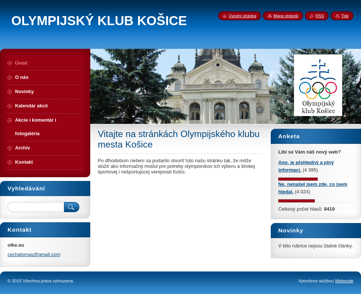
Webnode (344, 281)
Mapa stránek (285, 16)
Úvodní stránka (242, 16)
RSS (319, 16)
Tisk (345, 16)
